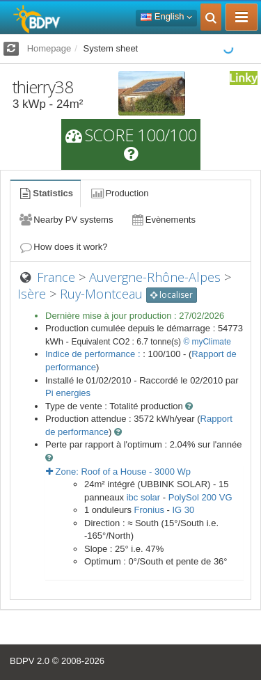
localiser (171, 295)
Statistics (45, 193)
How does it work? (63, 247)
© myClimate (207, 342)
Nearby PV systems (65, 219)
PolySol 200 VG (200, 497)
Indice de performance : (94, 354)
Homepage (49, 48)
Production (119, 193)
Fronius (149, 510)
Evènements (162, 219)
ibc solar (143, 497)
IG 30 (183, 510)
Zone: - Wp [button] (118, 471)
